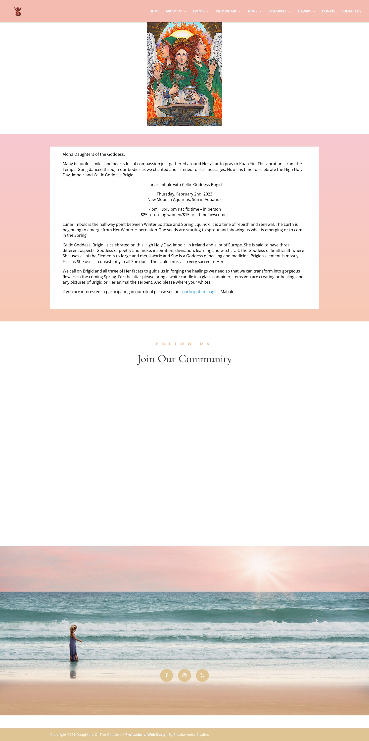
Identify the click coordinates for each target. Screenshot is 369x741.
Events (198, 11)
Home (154, 11)
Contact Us (351, 11)
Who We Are (226, 11)
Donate (328, 11)
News (252, 11)
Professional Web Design (146, 734)
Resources (277, 11)
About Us (174, 11)
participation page (199, 291)
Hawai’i (304, 11)
